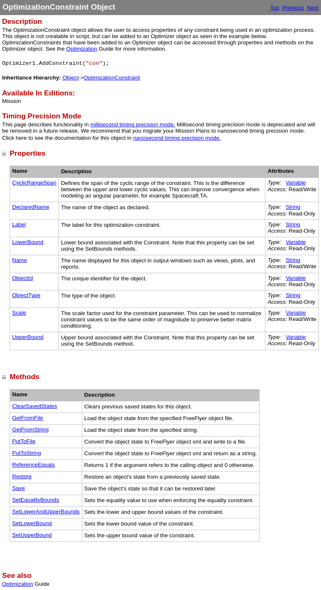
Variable (296, 183)
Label (19, 224)
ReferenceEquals (33, 465)
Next (312, 8)
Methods (24, 376)
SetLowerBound (32, 523)
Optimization (81, 49)
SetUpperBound (32, 535)
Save (18, 488)
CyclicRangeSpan (34, 183)
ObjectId (22, 278)
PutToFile (24, 441)
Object (70, 77)
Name (19, 260)
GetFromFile (27, 418)
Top (274, 8)
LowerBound (27, 242)
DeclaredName (30, 207)
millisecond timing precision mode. (132, 124)
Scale (19, 313)
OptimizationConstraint (112, 77)
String (293, 207)
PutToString (26, 453)
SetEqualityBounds (35, 500)
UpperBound (27, 337)
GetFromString (30, 429)
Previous (293, 8)
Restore (22, 476)
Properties (28, 153)
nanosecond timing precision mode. (177, 138)
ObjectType (26, 295)
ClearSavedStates (34, 406)
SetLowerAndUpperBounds (46, 511)
